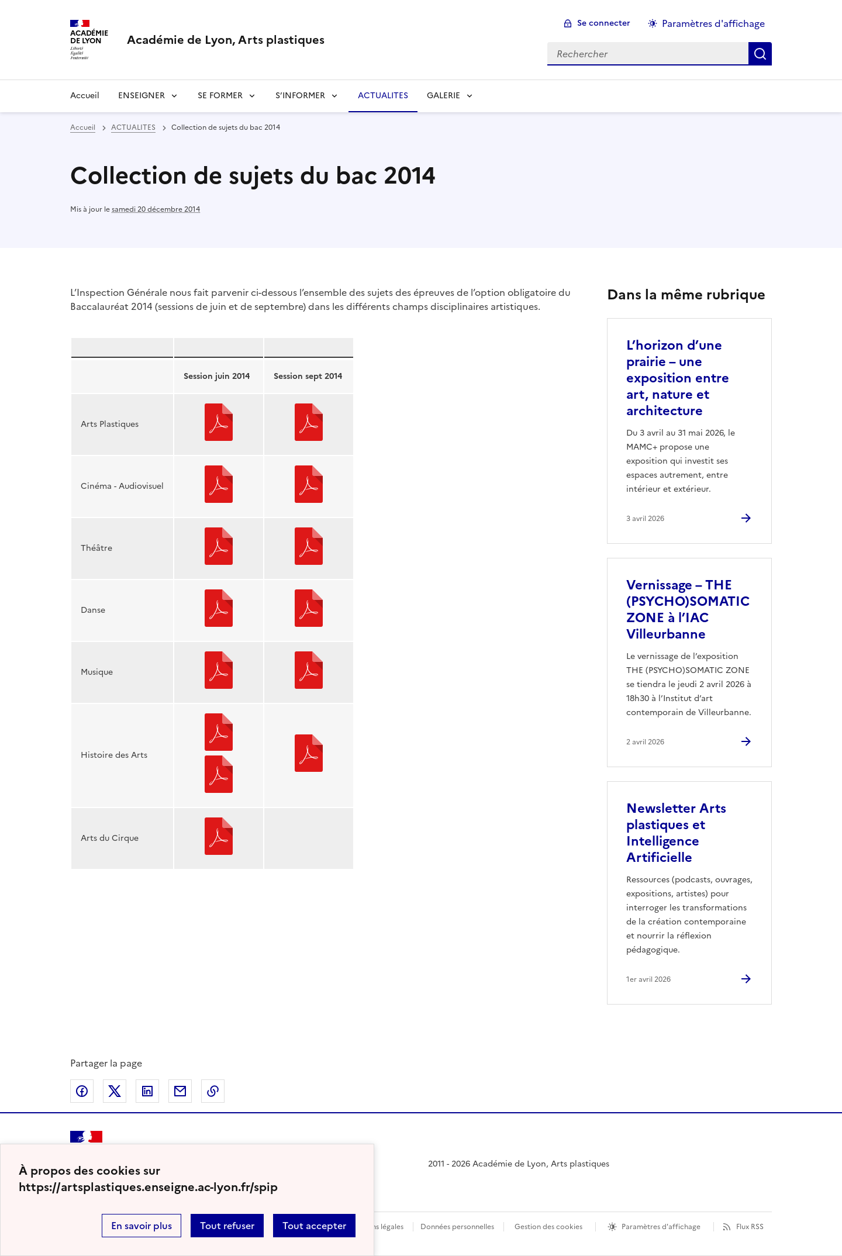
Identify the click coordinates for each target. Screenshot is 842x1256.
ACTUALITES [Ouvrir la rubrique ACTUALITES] (383, 95)
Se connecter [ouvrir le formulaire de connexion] (603, 23)
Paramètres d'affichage (661, 1227)
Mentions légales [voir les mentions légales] (375, 1227)
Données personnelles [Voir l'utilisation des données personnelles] (457, 1227)
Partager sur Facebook (82, 1091)
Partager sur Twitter (114, 1091)
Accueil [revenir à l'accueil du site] (84, 95)
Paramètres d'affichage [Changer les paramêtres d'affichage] (713, 23)
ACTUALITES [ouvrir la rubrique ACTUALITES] (133, 127)
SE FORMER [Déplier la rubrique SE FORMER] (220, 95)
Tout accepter (314, 1226)
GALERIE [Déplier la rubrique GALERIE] (443, 95)
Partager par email (180, 1091)
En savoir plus (141, 1226)
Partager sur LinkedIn (147, 1091)
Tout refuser (227, 1226)
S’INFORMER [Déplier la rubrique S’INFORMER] (300, 95)
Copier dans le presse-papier (213, 1091)
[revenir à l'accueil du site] (226, 40)
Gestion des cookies (548, 1227)
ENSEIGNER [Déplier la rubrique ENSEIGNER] (141, 95)
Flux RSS (750, 1227)
